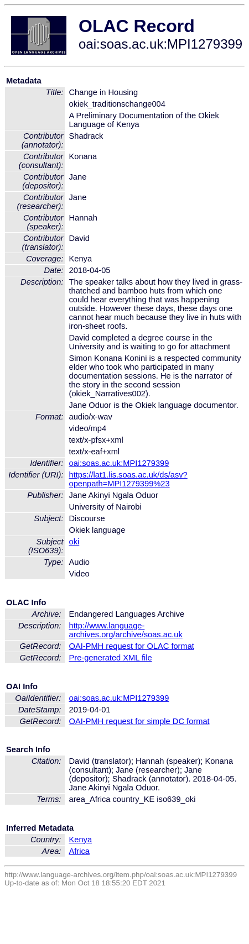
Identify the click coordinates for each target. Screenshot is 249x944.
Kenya (80, 839)
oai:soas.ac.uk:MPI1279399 (119, 463)
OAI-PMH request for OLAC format (131, 646)
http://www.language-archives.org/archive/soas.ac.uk (126, 630)
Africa (79, 851)
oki (74, 541)
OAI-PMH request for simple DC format (139, 721)
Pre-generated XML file (110, 657)
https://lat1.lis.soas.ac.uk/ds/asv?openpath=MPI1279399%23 (128, 479)
